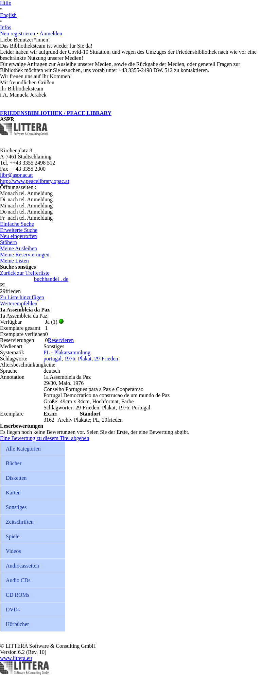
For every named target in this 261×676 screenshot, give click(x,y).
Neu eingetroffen (18, 236)
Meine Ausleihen (18, 248)
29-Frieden (106, 358)
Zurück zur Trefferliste (24, 273)
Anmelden (50, 33)
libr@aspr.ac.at (16, 175)
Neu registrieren (17, 33)
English (8, 15)
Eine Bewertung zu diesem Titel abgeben (44, 438)
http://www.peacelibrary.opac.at (34, 181)
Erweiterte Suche (18, 230)
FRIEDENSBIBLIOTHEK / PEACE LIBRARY (55, 113)
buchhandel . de (51, 279)
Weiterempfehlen (18, 303)
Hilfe (5, 3)
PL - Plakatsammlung (67, 352)
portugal (53, 358)
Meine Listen (14, 261)
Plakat (84, 358)
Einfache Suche (17, 224)
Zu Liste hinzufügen (22, 297)
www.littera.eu (16, 658)
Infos (5, 27)
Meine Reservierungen (24, 254)
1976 (69, 358)
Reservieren (61, 340)
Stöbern (8, 242)
